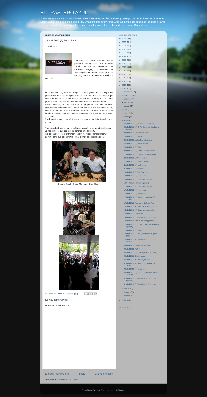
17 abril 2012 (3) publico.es (135, 190)
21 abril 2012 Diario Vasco (134, 169)
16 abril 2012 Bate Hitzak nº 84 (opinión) (140, 206)
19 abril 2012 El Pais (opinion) (136, 172)
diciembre (128, 92)
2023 (124, 49)
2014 (124, 81)
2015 (124, 78)
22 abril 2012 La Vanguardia (135, 158)
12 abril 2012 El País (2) (133, 230)
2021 (124, 56)
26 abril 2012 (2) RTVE (133, 136)
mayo (126, 117)
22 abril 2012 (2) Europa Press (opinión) (140, 154)
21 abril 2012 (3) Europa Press (136, 161)
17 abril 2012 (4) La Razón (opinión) (138, 186)
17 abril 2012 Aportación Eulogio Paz (139, 203)
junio (126, 113)
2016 (124, 74)
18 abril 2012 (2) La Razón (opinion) (138, 179)
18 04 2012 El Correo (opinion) (136, 183)
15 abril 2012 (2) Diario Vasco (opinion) (140, 210)
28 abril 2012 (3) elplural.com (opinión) (139, 123)
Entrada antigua (104, 373)
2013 (124, 85)
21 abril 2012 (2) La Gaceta (135, 165)
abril (126, 120)
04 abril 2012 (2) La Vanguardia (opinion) (140, 252)
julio (126, 110)
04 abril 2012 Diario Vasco (134, 256)
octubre (127, 99)
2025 (124, 42)
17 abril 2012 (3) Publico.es (135, 194)
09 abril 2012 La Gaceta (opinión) (137, 245)
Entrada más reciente (57, 373)
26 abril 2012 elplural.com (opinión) (138, 140)
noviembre (128, 95)
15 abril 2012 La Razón (133, 214)
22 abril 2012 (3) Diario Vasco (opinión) (140, 151)
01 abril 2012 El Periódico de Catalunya (140, 284)
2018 (124, 67)
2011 (124, 300)
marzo (127, 289)
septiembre (129, 102)
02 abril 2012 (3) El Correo (134, 269)
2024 (124, 46)
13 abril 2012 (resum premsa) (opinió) (139, 221)
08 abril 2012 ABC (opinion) (135, 249)
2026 (124, 39)
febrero (127, 292)
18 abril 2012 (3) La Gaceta (135, 176)
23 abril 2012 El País (132, 147)
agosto (127, 106)
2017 (124, 71)
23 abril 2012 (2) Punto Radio (136, 143)
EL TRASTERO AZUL (64, 12)
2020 (124, 60)
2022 (124, 53)
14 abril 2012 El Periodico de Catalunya (140, 217)
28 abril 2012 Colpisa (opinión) (136, 133)
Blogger (121, 390)
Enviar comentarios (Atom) (68, 379)
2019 (124, 64)
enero (126, 296)
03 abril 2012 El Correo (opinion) (137, 260)
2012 (124, 89)
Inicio (82, 373)
